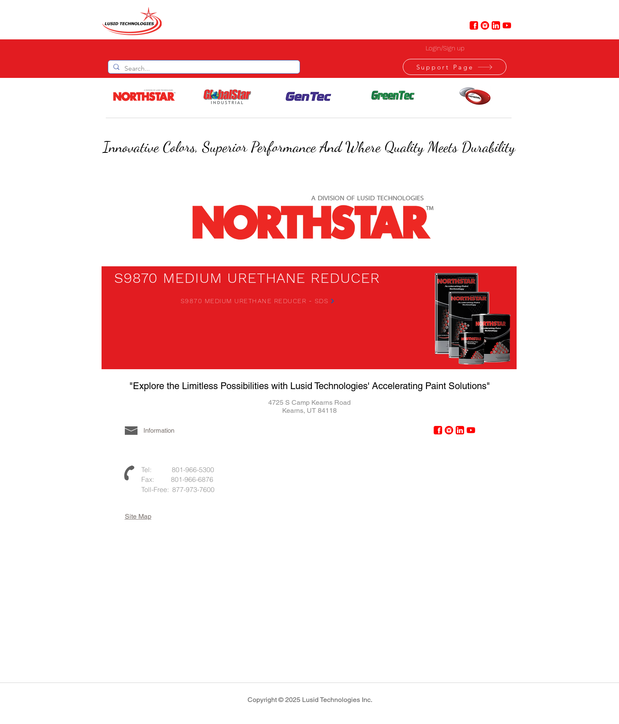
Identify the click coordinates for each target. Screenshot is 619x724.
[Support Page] (454, 67)
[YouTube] (507, 25)
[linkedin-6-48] (496, 25)
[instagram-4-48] (485, 25)
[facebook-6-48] (474, 25)
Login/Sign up (445, 48)
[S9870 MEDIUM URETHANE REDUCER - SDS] (258, 301)
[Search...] (203, 69)
